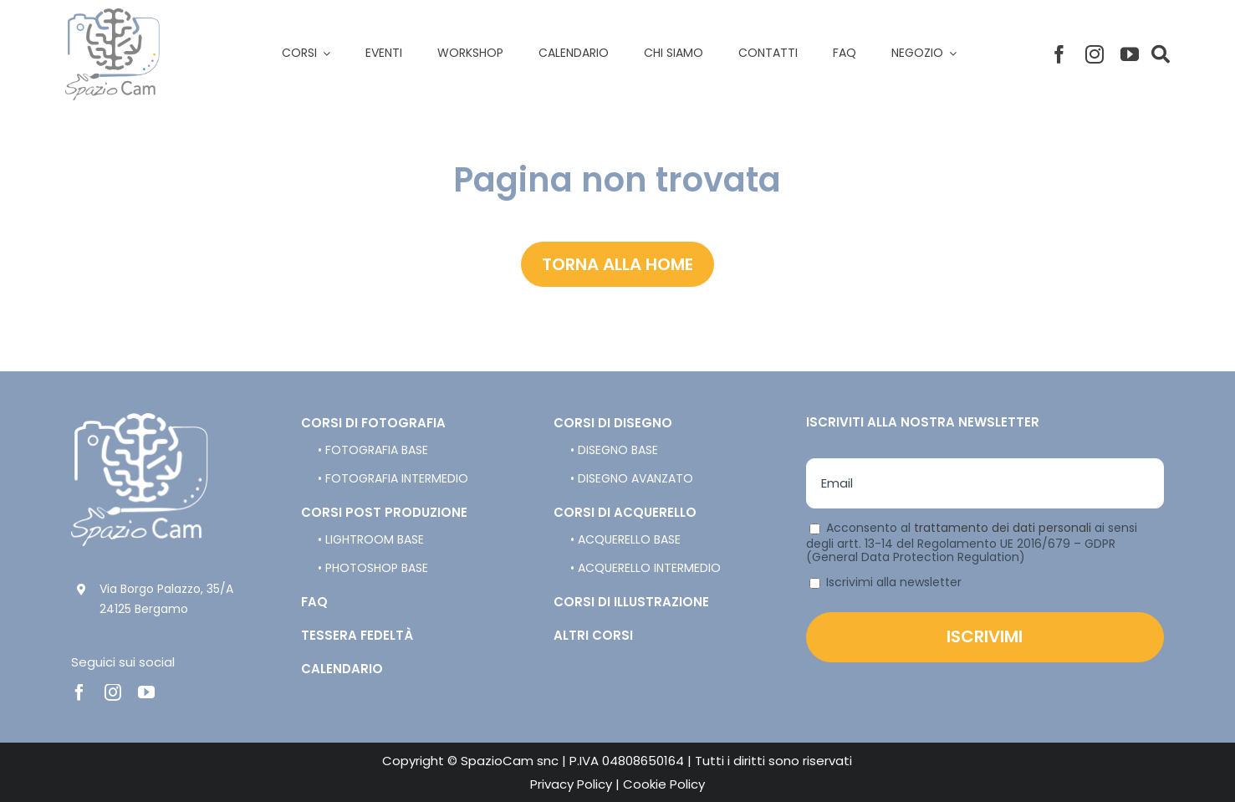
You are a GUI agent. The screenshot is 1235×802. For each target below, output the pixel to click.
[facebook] (1059, 54)
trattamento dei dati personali (1002, 527)
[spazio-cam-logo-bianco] (139, 419)
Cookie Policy (664, 784)
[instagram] (1094, 54)
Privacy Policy (571, 784)
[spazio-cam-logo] (112, 14)
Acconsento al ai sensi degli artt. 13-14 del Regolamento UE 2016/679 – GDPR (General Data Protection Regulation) (971, 542)
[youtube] (1129, 54)
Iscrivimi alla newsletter (885, 582)
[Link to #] (1160, 54)
